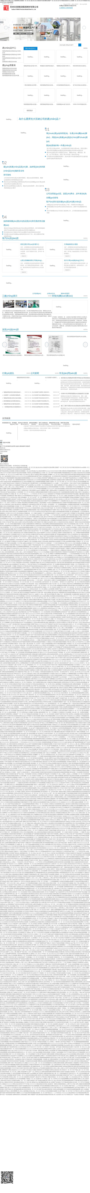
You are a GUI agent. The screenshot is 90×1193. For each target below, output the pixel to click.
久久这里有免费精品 (63, 811)
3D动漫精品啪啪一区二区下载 (73, 957)
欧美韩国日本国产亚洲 (25, 948)
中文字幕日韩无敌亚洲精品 (49, 814)
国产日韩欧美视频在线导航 (7, 508)
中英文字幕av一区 (59, 997)
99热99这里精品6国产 (74, 476)
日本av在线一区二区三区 (75, 950)
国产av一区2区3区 (16, 675)
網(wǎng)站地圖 (83, 4)
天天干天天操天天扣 (39, 527)
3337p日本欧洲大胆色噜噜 (7, 985)
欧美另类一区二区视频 (53, 564)
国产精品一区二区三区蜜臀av (42, 531)
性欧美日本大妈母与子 (8, 583)
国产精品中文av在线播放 (9, 1008)
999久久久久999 (37, 994)
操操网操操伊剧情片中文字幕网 (36, 576)
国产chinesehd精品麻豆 (51, 518)
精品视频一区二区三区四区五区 (39, 763)
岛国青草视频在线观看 (11, 571)
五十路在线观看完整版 (8, 735)
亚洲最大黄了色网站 (12, 992)
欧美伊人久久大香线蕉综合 (40, 608)
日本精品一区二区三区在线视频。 (23, 506)
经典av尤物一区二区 (84, 812)
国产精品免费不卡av (56, 677)
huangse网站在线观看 (47, 936)
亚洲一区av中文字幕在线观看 (7, 559)
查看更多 (30, 110)
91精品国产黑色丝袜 (62, 950)
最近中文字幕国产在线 (21, 638)
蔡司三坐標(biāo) (43, 423)
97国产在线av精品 (35, 989)
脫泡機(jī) (14, 423)
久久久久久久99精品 (36, 478)
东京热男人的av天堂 (39, 657)
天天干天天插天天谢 (52, 825)
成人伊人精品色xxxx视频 (8, 638)
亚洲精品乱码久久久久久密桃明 (37, 867)
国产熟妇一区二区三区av (30, 717)
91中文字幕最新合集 (83, 719)
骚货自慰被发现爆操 (60, 642)
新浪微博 (8, 446)
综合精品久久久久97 (48, 661)
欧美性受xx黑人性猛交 (19, 781)
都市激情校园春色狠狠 (65, 633)
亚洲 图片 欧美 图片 (82, 529)
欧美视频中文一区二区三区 (17, 916)
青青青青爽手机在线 (63, 777)
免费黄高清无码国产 (17, 745)
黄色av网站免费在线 (39, 622)
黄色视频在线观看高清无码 (78, 751)
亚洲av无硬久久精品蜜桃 (81, 492)
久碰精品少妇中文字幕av (77, 573)
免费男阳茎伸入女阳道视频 (34, 941)
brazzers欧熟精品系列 (6, 982)
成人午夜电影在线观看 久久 (42, 1041)
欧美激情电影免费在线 (18, 553)
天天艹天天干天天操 (39, 698)
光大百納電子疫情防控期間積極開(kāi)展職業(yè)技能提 (41, 403)
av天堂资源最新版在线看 (30, 818)
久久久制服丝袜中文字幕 (32, 1004)
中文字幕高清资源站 (36, 590)
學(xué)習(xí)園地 (66, 12)
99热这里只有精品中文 (64, 915)
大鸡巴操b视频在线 (52, 811)
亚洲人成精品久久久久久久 (31, 606)
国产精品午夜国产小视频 (21, 842)
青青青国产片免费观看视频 (16, 990)
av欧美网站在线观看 (23, 670)
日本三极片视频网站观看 (77, 911)
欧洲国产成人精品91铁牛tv (66, 1036)
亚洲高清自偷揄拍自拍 (37, 501)
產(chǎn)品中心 (29, 12)
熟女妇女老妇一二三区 (33, 580)
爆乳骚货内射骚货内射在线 (78, 474)
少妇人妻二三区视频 (77, 490)
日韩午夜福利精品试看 (43, 520)
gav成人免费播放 (41, 490)
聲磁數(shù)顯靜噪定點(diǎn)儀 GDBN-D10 (47, 66)
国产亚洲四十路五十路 (56, 509)
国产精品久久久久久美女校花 (45, 652)
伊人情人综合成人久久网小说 (61, 499)
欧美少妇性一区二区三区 (65, 839)
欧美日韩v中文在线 (49, 856)
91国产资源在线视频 (55, 472)
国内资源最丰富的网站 (63, 576)
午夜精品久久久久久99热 (32, 964)
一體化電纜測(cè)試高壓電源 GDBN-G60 (31, 85)
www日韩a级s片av (33, 471)
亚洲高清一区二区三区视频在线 (20, 640)
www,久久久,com (77, 626)
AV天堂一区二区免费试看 (79, 767)
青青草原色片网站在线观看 (71, 860)
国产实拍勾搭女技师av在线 (77, 656)
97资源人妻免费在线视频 (65, 707)
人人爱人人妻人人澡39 (20, 552)
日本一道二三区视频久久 (52, 712)
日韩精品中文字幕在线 (21, 483)
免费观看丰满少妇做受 (79, 726)
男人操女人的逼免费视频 (14, 937)
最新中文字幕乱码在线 (40, 548)
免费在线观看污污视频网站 (63, 756)
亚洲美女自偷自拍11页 (54, 492)
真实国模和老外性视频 (22, 559)
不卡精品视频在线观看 (49, 513)
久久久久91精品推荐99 (62, 620)
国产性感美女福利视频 (9, 920)
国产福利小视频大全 (8, 485)
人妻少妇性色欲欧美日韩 (35, 1034)
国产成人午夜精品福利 (68, 781)
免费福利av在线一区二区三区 (34, 888)
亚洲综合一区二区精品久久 (51, 728)
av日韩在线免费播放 (36, 885)
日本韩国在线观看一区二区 (60, 613)
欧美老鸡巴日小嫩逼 (29, 1036)
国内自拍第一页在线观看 (75, 772)
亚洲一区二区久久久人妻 (70, 744)
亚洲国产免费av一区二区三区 (53, 481)
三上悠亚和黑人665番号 (10, 589)
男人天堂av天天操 (43, 696)
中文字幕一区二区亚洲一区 (7, 479)
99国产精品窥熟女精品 (26, 747)
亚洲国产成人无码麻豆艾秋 (39, 828)
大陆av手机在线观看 (73, 953)
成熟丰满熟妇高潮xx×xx (58, 978)
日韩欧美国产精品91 (14, 545)
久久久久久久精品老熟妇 (56, 615)
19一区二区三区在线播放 (47, 989)
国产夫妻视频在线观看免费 (24, 654)
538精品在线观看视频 (11, 631)
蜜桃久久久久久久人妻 (83, 679)
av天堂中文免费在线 (43, 1038)
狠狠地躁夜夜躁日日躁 (45, 583)
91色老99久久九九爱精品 (73, 716)
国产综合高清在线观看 (52, 707)
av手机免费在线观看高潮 (30, 520)
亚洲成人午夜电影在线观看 (19, 580)
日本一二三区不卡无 (73, 661)
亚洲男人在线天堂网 (19, 735)
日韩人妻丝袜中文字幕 (70, 679)
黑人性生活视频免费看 (59, 897)
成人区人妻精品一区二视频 (59, 819)
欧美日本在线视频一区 (83, 747)
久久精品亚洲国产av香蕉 (50, 948)
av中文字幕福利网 (80, 1052)
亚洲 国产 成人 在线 (83, 899)
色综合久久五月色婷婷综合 (51, 546)
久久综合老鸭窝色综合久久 (65, 518)
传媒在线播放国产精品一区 (7, 1048)
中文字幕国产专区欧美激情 (10, 816)
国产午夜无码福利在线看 (37, 635)
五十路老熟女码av (21, 1004)
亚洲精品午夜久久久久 (52, 782)
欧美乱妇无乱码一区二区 (36, 589)
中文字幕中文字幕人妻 (69, 1003)
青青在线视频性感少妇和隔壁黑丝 (63, 823)
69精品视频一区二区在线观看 (39, 871)
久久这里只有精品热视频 (48, 605)
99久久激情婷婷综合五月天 (46, 1087)
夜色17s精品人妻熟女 (64, 825)
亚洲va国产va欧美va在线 (58, 969)
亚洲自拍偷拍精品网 (9, 731)
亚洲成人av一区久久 (50, 666)
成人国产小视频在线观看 (25, 585)
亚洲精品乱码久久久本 (9, 897)
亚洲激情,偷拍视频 (62, 590)
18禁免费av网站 (67, 654)
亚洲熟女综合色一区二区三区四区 (59, 1085)
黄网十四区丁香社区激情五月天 (16, 1063)
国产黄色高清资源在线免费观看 (55, 740)
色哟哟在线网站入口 (78, 999)
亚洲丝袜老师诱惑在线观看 (72, 538)
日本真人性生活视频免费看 (26, 832)
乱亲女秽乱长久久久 (5, 497)
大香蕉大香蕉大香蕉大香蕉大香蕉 (47, 883)
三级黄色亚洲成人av (30, 680)
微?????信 (3, 446)
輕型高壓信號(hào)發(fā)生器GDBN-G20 (80, 66)
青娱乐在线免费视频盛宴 (18, 760)
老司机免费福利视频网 (51, 635)
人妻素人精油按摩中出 (69, 495)
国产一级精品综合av (35, 960)
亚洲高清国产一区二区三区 (60, 606)
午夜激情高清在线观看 (11, 605)
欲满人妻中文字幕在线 (46, 516)
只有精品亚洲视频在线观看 (66, 881)
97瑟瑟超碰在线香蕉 (28, 971)
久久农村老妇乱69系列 (25, 649)
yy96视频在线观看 (74, 814)
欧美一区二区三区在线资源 (34, 582)
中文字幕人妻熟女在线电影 (24, 543)
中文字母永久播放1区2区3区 (14, 687)
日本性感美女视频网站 (22, 929)
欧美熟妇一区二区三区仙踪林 (55, 733)
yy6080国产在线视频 (7, 643)
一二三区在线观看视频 (73, 553)
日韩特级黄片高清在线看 (22, 562)
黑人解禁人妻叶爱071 (72, 580)
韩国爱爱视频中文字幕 (42, 876)
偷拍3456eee (85, 622)
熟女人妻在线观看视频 (8, 552)
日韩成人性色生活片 (83, 516)
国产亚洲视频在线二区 (79, 518)
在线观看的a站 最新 (12, 495)
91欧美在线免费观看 (81, 682)
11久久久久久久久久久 (37, 856)
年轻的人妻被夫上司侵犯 (53, 747)
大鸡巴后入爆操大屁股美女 (42, 615)
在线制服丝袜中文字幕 (36, 550)
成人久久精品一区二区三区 (75, 620)
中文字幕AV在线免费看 (10, 543)
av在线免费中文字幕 (17, 509)
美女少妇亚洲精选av (26, 518)
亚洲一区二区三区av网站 (71, 997)
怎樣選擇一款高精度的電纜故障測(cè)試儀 (13, 394)
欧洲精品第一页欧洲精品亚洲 (39, 795)
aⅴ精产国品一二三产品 (49, 515)
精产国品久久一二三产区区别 (29, 494)
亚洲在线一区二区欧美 (37, 1031)
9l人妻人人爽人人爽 (57, 1068)
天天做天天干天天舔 (47, 821)
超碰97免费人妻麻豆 (21, 821)
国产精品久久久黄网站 (56, 890)
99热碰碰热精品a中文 (67, 472)
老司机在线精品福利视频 (80, 932)
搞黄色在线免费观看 (41, 913)
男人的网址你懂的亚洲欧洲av (34, 599)
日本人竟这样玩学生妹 (9, 612)
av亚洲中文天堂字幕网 (83, 844)
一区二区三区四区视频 (49, 1031)
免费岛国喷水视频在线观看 (12, 994)
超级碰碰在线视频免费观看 (26, 730)
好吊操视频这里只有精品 (66, 932)
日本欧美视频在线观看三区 (52, 1091)
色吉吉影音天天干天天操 (22, 1084)
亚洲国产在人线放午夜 (36, 661)
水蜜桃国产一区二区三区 (8, 538)
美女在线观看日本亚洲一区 (7, 719)
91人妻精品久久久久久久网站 (66, 802)
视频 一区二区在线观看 (70, 974)
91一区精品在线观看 (33, 772)
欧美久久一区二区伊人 (26, 1052)
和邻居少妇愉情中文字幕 (63, 622)
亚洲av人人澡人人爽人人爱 (60, 627)
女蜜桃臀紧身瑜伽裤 (20, 479)
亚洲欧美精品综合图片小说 (69, 1047)
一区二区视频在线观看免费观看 (80, 532)
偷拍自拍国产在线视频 (11, 536)
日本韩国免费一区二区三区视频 (67, 738)
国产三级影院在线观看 (69, 705)
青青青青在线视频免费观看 (61, 539)
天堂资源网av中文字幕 (6, 518)
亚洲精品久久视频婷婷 (60, 550)
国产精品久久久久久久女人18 (8, 1004)
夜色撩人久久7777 (68, 816)
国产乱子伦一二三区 (25, 767)
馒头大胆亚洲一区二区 (21, 1019)
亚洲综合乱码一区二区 (29, 793)
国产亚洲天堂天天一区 (17, 673)
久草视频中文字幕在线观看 (77, 513)
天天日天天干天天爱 (70, 978)
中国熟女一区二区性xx (11, 592)
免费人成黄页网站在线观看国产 (17, 879)
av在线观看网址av (44, 603)
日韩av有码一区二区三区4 (35, 694)
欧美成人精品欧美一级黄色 (71, 522)
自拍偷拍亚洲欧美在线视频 (23, 1024)
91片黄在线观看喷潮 (31, 980)
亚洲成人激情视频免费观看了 (14, 488)
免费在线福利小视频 (76, 559)
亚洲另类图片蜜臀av (49, 835)
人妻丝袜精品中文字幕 (15, 656)
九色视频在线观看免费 (73, 504)
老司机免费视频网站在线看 (57, 612)
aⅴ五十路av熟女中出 (50, 790)
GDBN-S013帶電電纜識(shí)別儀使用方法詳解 (75, 393)
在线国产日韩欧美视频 (50, 830)
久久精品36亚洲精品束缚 (80, 881)
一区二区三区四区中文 (8, 582)
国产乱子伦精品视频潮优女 (75, 807)
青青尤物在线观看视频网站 (32, 553)
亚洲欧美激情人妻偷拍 (15, 886)
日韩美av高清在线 (70, 488)
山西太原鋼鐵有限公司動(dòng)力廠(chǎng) (32, 260)
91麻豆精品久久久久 (35, 679)
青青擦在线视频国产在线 (75, 497)
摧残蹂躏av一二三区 (72, 627)
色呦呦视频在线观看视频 (56, 1045)
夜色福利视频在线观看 (79, 650)
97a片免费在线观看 (33, 663)
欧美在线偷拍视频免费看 (76, 922)
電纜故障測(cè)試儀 (54, 423)
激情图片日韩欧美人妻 (38, 985)
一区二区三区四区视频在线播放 (12, 524)
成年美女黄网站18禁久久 (75, 1078)
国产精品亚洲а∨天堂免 (81, 488)
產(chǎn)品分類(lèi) (52, 12)
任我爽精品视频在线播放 (82, 770)
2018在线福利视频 (21, 830)
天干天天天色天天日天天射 (80, 654)
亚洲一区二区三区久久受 (68, 481)
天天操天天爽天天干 (17, 693)
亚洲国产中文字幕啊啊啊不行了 (51, 501)
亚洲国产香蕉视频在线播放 (70, 502)
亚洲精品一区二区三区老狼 (62, 874)
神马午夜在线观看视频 (34, 791)
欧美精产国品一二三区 (31, 943)
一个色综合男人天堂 (21, 862)
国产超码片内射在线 (52, 497)
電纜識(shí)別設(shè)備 (8, 72)
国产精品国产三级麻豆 (64, 548)
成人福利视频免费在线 (42, 1082)
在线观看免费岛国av (41, 680)
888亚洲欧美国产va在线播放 (30, 677)
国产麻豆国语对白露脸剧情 (24, 610)
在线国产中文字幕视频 (54, 647)
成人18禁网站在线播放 (84, 744)
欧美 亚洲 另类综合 (56, 844)
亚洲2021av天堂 (21, 499)
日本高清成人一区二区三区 (52, 527)
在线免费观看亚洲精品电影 (58, 525)
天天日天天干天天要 (47, 700)
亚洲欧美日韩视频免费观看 (68, 471)
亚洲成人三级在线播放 (40, 502)
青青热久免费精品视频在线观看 (39, 492)
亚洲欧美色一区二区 (71, 550)
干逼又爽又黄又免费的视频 (71, 740)
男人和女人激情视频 (55, 684)
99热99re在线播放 (15, 758)
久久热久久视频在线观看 (29, 1040)
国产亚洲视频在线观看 (75, 777)
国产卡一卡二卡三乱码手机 (72, 929)
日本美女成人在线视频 (80, 638)
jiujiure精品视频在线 (20, 612)
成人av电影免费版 (44, 596)
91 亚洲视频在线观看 (21, 511)
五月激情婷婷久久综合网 (16, 1036)
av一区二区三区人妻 (64, 571)
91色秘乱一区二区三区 (42, 775)
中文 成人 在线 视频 (18, 869)
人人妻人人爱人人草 (30, 849)
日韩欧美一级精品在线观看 (82, 717)
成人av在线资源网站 (78, 677)
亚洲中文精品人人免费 (28, 568)
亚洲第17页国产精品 (5, 1089)
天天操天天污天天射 (25, 516)
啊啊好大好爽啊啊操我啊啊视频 (20, 546)
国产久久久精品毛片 (10, 654)
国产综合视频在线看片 (41, 927)
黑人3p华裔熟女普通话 (6, 892)
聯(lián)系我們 (75, 4)
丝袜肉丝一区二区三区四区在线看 (41, 561)
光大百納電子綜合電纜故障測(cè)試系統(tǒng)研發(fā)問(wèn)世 (41, 394)
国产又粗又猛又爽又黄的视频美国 (63, 562)
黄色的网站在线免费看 (28, 502)
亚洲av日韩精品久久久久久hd (49, 841)
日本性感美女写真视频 (78, 869)
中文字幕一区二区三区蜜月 (59, 583)
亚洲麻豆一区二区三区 (39, 937)
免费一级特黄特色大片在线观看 (22, 945)
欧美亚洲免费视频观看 (65, 728)
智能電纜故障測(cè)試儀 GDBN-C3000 (31, 104)
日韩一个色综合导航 (73, 703)
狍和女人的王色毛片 (39, 666)
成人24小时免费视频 (19, 596)
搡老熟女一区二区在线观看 (56, 886)
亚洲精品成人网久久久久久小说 (66, 543)
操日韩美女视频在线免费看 (33, 846)
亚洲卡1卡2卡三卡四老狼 (50, 566)
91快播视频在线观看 (15, 927)
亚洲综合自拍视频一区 (9, 703)
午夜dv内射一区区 (24, 645)
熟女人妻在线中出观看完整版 (70, 804)
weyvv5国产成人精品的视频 (63, 559)
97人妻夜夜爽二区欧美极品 (52, 568)
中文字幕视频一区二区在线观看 (58, 603)
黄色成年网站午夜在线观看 (75, 585)
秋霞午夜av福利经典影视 (32, 781)
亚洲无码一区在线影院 (18, 932)
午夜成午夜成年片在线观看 (47, 874)
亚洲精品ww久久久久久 (68, 1027)
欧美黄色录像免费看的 (19, 696)
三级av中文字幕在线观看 (63, 730)
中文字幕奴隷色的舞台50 (67, 1082)
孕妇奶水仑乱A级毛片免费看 (55, 680)
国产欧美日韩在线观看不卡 (61, 878)
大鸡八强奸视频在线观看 (34, 952)
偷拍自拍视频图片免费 (30, 800)
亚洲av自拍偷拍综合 (31, 848)
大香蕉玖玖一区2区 (26, 656)
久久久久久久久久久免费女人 (13, 601)
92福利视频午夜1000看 (22, 539)
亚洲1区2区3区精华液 (10, 922)
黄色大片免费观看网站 (9, 788)
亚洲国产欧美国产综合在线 (77, 1059)
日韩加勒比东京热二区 (14, 666)
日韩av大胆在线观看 (42, 788)
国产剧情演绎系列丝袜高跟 (11, 594)
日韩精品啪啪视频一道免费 (40, 1059)
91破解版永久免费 (34, 670)
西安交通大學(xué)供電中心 (29, 244)
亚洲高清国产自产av (16, 613)
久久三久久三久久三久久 (29, 488)
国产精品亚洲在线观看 (8, 837)
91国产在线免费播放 (44, 1045)
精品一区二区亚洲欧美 (46, 897)
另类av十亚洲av (67, 1043)
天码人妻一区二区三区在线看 (46, 714)
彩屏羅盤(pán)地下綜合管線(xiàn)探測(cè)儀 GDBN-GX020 (64, 104)
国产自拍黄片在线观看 (8, 1078)
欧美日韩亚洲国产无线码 (65, 710)
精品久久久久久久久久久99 (75, 1048)
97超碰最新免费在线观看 (39, 726)
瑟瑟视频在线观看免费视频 (70, 680)
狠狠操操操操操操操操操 (56, 524)
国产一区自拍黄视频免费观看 (26, 804)
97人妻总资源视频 (26, 834)
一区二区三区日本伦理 (73, 819)
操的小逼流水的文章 (79, 472)
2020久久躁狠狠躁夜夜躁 (75, 936)
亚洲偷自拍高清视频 (29, 990)
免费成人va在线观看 (48, 589)
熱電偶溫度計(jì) (6, 423)
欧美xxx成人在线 (15, 497)
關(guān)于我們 (66, 4)
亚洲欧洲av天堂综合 (47, 539)
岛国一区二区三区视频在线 (61, 629)
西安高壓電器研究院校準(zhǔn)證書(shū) (77, 336)
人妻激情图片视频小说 (35, 562)
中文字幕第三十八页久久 (80, 664)
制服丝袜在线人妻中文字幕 (73, 668)
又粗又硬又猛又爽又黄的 (13, 747)
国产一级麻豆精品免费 (67, 867)
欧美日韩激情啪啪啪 (56, 781)
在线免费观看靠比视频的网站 (25, 571)
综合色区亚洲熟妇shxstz (16, 622)
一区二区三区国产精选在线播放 (10, 804)
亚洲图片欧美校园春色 (76, 548)
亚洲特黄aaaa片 (84, 1026)
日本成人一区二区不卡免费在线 (35, 830)
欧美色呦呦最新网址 (69, 1087)
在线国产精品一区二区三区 (56, 495)
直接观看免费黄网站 (16, 568)
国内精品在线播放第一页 (39, 758)
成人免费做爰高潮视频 (44, 677)
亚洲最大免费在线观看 (67, 479)
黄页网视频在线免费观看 (78, 763)
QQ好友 (18, 446)
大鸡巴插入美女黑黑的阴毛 (32, 596)
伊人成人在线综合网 (48, 499)
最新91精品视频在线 (34, 858)
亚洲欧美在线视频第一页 (21, 471)
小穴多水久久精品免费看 (48, 1010)
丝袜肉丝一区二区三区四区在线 (78, 1071)
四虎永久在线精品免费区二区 (35, 807)
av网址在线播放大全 (38, 904)
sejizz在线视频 (27, 481)
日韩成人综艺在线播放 (48, 645)
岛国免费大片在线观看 (51, 971)
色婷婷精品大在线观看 (66, 869)
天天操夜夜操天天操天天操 (64, 490)
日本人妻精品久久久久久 (39, 747)
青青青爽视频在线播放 (31, 652)
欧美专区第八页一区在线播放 (23, 770)
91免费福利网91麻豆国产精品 (34, 476)
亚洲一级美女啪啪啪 (46, 592)
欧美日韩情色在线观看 (33, 997)
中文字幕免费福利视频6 (31, 883)
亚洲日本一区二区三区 (12, 635)
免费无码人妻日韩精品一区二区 (46, 982)
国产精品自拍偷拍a (10, 492)
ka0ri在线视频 (60, 488)
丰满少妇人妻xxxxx (72, 642)
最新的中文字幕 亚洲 (12, 548)
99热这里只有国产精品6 (34, 1013)
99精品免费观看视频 (73, 768)
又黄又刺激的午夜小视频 (39, 522)
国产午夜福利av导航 (81, 779)
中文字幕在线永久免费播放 (77, 499)
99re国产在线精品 (72, 939)
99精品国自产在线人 (15, 490)
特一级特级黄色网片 (77, 790)
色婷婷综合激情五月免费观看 (19, 997)
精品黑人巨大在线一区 (25, 515)
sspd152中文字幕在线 (33, 723)
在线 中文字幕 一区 (81, 524)
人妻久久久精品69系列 (80, 1019)
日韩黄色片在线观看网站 (55, 804)
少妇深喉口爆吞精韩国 (39, 712)
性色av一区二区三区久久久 (49, 953)
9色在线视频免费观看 (42, 967)
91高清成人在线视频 (19, 583)
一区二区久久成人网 (55, 837)
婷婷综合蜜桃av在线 (36, 962)
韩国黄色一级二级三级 (76, 786)
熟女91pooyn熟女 (46, 888)
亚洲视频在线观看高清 (51, 922)
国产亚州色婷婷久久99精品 (25, 536)
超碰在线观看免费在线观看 (48, 899)
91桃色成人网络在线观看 (69, 906)
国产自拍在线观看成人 (26, 561)
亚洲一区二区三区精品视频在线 (23, 985)
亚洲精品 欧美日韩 (40, 568)
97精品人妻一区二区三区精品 (31, 671)
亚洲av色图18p (57, 700)
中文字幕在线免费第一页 (49, 765)
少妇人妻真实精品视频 (31, 696)
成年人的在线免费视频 (73, 1026)
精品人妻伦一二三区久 (14, 679)
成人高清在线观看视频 (52, 487)
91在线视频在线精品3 (14, 698)
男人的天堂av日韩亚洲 (48, 1006)
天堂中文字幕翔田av (72, 534)
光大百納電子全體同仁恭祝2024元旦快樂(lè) (51, 377)
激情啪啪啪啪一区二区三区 (70, 890)
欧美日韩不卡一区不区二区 (69, 671)
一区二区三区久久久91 (38, 948)
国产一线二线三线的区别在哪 (71, 701)
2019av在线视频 (76, 487)
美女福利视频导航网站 (30, 745)
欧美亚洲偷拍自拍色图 (14, 1052)
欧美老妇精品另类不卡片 (69, 561)
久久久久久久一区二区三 (50, 656)
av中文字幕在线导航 (53, 1036)
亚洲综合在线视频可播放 (35, 605)
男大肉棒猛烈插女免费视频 (10, 777)
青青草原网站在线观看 (15, 915)
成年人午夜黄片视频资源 (79, 509)
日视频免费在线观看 (5, 675)
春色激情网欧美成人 (24, 753)
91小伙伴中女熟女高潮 (69, 1068)
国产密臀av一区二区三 (76, 985)
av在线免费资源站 (71, 797)
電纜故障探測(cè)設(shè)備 (9, 70)
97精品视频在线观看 (51, 626)
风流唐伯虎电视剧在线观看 (25, 608)
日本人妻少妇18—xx (28, 693)
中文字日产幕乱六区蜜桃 (54, 601)
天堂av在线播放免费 (22, 953)
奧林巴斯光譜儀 (65, 423)
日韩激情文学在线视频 (68, 552)
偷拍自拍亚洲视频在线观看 (75, 539)
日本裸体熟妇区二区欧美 (9, 610)
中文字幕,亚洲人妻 (56, 529)
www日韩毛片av (59, 679)
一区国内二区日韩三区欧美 (61, 936)
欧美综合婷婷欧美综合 (25, 939)
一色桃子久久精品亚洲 (38, 518)
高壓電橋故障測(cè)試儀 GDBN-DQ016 (47, 104)
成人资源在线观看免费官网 (71, 636)
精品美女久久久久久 (17, 1070)
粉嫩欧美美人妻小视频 (51, 576)
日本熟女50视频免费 (46, 1013)
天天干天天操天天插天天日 (39, 543)
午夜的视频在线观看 (7, 800)
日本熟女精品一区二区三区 (21, 1034)
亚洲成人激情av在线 (44, 670)
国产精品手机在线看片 (26, 994)
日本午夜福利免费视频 (41, 1036)
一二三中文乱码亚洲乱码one (26, 707)
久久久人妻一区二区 (39, 971)
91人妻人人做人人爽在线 (17, 883)
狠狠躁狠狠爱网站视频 (71, 516)
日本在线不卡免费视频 (35, 841)
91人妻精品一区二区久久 (64, 566)
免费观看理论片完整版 (68, 805)
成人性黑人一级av (37, 536)
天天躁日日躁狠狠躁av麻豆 (45, 1003)
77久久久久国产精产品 (75, 1022)
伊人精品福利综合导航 (33, 504)
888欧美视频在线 (41, 626)
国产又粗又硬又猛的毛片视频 (74, 515)
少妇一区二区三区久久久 (42, 793)
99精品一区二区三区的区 (49, 587)
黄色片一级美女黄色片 (45, 580)
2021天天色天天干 (81, 601)
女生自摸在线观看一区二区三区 (70, 895)
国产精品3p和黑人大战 (32, 760)
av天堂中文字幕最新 (13, 753)
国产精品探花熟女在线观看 (7, 471)
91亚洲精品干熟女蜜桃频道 (53, 786)
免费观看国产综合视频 (63, 814)
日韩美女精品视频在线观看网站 (19, 786)
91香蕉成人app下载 (70, 943)
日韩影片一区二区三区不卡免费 (26, 777)
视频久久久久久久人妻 (31, 1063)
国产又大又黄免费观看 (27, 675)
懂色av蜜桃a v (8, 717)
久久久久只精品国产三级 (60, 645)
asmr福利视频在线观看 (30, 509)
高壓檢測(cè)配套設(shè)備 (9, 61)
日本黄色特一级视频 (52, 795)
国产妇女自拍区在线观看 (27, 555)
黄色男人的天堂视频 (43, 1075)
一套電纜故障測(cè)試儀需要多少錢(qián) (13, 406)
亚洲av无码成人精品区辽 (53, 506)
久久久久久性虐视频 (43, 552)
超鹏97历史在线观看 (62, 846)
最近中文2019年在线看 (10, 858)
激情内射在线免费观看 (40, 693)
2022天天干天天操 (42, 800)
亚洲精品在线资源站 (16, 657)
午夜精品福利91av (44, 983)
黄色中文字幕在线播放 (19, 529)
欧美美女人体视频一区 (67, 1019)
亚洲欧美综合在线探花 (32, 529)
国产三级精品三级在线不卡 (51, 649)
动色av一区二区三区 (52, 693)
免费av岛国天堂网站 (77, 925)
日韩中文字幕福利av (5, 598)
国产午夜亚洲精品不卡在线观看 (8, 534)
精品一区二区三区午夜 (35, 929)
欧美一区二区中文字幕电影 (65, 555)
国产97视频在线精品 (32, 636)
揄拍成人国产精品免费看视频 (75, 742)
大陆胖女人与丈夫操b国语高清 (28, 647)
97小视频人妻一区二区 (15, 494)
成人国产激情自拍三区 (40, 730)
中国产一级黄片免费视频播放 (54, 909)
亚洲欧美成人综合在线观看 (15, 911)
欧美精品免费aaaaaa (19, 716)
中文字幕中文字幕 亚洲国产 (52, 698)
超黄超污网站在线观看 (41, 474)
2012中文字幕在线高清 (47, 557)
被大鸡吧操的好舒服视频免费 (17, 1010)
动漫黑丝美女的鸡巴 (35, 797)
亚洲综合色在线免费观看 (77, 737)
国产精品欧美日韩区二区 (80, 479)
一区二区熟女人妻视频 (45, 978)
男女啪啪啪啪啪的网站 (68, 1080)
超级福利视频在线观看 (9, 663)
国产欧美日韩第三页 (20, 719)
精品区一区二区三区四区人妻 (16, 603)
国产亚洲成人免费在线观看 (63, 996)
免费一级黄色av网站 (51, 490)
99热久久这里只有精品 (16, 790)
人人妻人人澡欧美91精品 (12, 779)
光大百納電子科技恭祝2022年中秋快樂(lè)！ (41, 397)
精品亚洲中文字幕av (42, 647)
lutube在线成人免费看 (35, 798)
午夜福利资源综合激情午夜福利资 (31, 1020)
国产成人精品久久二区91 (23, 564)
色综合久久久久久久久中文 (18, 476)
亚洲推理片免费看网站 (23, 631)
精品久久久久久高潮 (61, 899)
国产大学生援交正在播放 (44, 906)
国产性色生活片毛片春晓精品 (13, 754)
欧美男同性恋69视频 (66, 837)
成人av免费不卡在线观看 (81, 1075)
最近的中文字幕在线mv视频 (28, 626)
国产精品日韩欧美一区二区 (34, 821)
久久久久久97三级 (52, 488)
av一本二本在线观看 (63, 610)
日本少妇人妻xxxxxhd (61, 694)
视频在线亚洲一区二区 (80, 508)
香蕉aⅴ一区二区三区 (21, 906)
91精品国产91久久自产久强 (75, 888)
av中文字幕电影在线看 (48, 562)
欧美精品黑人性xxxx (23, 744)
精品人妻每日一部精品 (11, 608)
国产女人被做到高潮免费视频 (35, 930)
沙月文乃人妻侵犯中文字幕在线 (70, 675)
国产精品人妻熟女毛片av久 (70, 485)
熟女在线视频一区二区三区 (17, 768)
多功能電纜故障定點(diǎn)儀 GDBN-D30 (64, 85)
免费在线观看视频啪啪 (8, 671)
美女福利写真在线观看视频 (73, 858)
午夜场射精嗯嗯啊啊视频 (24, 590)
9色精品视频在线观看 (12, 775)
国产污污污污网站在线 (9, 599)
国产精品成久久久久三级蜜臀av (39, 495)
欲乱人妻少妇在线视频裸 (13, 865)
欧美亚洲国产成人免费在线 (51, 901)
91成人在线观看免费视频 (38, 481)
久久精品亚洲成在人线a (37, 508)
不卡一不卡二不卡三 (20, 538)
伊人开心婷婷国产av (40, 777)
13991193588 (43, 428)
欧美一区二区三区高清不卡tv (58, 575)
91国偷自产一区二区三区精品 (29, 923)
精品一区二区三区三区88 (33, 650)
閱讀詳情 (24, 256)
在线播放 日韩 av (65, 786)
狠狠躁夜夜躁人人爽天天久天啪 (66, 1084)
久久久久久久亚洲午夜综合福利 (71, 619)
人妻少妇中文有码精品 (78, 568)
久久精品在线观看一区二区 (14, 712)
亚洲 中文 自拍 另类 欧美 (23, 534)
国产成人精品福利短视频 (13, 561)
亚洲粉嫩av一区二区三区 (27, 497)
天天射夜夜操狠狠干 (49, 985)
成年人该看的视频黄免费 (8, 842)
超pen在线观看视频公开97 (47, 659)
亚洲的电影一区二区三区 (74, 694)
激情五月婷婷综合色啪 (45, 701)
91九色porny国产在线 (68, 638)
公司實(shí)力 (79, 12)
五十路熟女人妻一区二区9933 (11, 645)
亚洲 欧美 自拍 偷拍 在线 (70, 733)
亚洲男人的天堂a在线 (10, 578)
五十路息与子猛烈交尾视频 (57, 943)
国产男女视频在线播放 (24, 501)
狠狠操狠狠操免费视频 (6, 749)
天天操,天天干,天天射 (47, 929)
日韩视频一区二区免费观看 (26, 487)
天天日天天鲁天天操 (51, 908)
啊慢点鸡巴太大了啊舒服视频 (14, 784)
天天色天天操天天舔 (22, 605)
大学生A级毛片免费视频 (48, 679)
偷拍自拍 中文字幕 (47, 761)
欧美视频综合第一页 (48, 476)
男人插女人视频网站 (69, 1056)
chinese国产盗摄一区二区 (50, 508)
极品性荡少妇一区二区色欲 (61, 989)
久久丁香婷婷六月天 (17, 717)
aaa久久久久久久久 (82, 842)
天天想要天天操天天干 (55, 673)
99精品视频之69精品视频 (55, 1075)
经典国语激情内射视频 (15, 834)
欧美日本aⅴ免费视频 (33, 1085)
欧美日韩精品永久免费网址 (7, 682)
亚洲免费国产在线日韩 (14, 904)
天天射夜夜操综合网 (66, 684)
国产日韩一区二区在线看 (39, 506)
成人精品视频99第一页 (76, 511)
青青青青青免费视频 (16, 934)
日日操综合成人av (31, 479)
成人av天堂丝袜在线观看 (14, 686)
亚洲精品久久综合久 (47, 735)
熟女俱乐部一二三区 (17, 742)
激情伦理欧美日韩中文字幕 (21, 908)
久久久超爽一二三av (57, 483)
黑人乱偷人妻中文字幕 (53, 913)
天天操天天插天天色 (51, 664)
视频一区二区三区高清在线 (33, 627)
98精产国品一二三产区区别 (76, 1085)
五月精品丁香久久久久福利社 (67, 901)
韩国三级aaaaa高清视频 (23, 624)
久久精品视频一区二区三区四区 (27, 775)
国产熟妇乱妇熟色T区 (24, 761)
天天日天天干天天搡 (64, 828)
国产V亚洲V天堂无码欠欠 (13, 811)
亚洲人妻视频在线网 (55, 531)
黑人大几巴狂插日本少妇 (14, 1087)
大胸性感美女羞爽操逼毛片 (53, 867)
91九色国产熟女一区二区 (72, 582)
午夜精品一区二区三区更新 (73, 525)
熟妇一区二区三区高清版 (19, 973)
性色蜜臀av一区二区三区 (66, 506)
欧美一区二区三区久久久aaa (7, 562)
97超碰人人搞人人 (23, 1013)
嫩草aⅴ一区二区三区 (7, 705)
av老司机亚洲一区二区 (47, 582)
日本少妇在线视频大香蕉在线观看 (21, 763)
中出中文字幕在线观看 (48, 1008)
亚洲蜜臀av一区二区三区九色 (10, 527)
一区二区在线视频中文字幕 (32, 1054)
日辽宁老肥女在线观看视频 (27, 812)
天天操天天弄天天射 (59, 538)
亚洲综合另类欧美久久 (50, 996)
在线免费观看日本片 (8, 1034)
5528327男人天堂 (71, 865)
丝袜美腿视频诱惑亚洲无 (48, 694)
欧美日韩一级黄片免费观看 (55, 485)
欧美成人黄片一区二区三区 (19, 749)
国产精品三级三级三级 (59, 723)
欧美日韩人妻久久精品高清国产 (17, 957)
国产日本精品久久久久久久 (37, 1011)
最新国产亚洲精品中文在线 (14, 541)
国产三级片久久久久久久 (29, 613)
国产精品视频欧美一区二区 (80, 545)
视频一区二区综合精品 (57, 619)
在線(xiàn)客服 (5, 442)
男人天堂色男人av (26, 871)
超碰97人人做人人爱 (40, 594)
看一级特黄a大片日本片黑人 (59, 888)
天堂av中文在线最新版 (69, 524)
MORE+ (85, 48)
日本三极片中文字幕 (22, 694)
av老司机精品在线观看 (40, 687)
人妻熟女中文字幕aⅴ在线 (65, 834)
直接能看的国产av (25, 1001)
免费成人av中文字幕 (80, 520)
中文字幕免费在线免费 (59, 516)
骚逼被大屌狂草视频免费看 (48, 716)
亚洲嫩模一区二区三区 (53, 474)
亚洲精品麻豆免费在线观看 (38, 654)
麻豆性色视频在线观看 (78, 562)
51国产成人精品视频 (9, 906)
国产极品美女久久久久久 (11, 573)
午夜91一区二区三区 (62, 608)
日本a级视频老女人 (29, 622)
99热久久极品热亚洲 (76, 862)
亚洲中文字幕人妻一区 (80, 700)
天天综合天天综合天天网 (35, 1022)
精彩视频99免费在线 (38, 865)
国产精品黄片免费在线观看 (47, 1054)
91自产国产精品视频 (32, 612)
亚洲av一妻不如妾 (56, 1047)
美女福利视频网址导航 (80, 805)
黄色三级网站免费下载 (52, 687)
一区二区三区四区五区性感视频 (68, 527)
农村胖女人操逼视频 (70, 640)
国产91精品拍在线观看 (62, 605)
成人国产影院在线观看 (54, 719)
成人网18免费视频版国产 (37, 573)
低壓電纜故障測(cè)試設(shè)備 (10, 75)
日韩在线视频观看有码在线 (71, 557)
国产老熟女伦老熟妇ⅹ (59, 1017)
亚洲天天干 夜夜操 (16, 502)
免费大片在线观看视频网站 (59, 580)
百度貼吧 (27, 446)
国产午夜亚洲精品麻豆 (74, 652)
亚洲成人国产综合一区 (26, 865)
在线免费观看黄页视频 (68, 818)
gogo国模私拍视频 (70, 541)
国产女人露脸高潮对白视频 (46, 606)
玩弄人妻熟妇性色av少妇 (16, 532)
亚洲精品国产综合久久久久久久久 (29, 969)
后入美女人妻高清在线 (49, 559)
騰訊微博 (22, 446)
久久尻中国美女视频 (44, 705)
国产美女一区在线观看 (6, 1094)
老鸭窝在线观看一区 (5, 629)
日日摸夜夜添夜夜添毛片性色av (49, 987)
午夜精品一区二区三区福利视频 (15, 860)
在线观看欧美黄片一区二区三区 (29, 1087)
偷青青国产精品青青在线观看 (34, 499)
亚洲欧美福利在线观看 (46, 772)
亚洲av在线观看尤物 (53, 763)
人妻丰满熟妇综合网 (33, 701)
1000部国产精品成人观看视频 (17, 853)
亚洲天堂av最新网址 (60, 515)
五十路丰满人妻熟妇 (30, 1082)
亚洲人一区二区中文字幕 (49, 585)
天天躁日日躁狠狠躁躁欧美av (54, 502)
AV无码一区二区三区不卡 (61, 661)
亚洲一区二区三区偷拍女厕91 (33, 735)
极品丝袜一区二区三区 (41, 689)
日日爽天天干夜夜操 (52, 990)
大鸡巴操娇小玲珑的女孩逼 (18, 629)
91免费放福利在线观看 (32, 629)
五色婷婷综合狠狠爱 (35, 557)
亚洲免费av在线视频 (80, 543)
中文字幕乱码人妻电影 (6, 760)
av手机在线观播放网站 (73, 724)
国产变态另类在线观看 (20, 472)
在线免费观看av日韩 (72, 613)
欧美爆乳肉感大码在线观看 (53, 832)
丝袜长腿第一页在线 (27, 687)
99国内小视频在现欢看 (34, 809)
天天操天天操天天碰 (58, 744)
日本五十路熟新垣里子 (6, 835)
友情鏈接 (6, 418)
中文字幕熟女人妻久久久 (33, 851)
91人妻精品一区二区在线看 (14, 890)
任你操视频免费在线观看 (40, 740)
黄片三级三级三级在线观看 (59, 663)
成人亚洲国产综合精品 (54, 1082)
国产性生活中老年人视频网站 (9, 966)
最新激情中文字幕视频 (54, 494)
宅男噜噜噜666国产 (69, 886)
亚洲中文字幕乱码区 (8, 716)
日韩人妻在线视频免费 (43, 673)
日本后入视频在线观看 (17, 598)
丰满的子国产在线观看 (81, 818)
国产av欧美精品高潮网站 (33, 708)
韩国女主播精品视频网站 (49, 992)
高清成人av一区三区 (20, 682)
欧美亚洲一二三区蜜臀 (37, 756)
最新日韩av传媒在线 (66, 925)
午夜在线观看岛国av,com (8, 821)
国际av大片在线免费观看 (24, 495)
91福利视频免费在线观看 (67, 492)
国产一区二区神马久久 (23, 589)
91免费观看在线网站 (65, 568)
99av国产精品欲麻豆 (70, 1017)
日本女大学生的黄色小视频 (19, 650)
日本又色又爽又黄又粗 (37, 649)
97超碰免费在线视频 (41, 601)
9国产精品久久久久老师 (63, 631)
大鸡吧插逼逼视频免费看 (77, 693)
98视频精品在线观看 (62, 585)
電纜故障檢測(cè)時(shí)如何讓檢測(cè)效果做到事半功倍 (13, 397)
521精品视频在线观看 (15, 825)
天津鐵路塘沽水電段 (71, 244)
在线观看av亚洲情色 (27, 754)
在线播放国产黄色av (19, 485)
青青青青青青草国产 (10, 1093)
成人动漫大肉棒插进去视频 (65, 626)
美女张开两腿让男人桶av (53, 594)
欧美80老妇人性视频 (9, 627)
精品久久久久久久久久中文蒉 (60, 827)
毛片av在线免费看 (20, 627)
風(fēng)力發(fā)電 (23, 423)
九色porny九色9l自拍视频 (50, 610)
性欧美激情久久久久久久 (29, 913)
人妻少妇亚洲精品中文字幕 (52, 545)
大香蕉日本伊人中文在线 (16, 967)
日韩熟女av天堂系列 (30, 751)
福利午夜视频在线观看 (57, 934)
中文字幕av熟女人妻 (79, 909)
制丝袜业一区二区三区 (20, 582)
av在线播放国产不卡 (78, 1043)
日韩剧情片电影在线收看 (29, 876)
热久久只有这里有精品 (9, 756)
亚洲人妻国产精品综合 (9, 770)
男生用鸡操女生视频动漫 (23, 513)
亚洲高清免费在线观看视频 (12, 802)
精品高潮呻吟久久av (44, 471)
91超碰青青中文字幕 (34, 592)
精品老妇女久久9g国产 (76, 599)
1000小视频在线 (18, 671)
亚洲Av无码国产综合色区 (47, 538)
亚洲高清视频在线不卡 (34, 987)
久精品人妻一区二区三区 (18, 964)
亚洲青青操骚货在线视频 (43, 946)
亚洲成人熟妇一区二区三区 (75, 590)
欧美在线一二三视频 (35, 640)
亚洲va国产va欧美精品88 (10, 828)
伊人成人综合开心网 (12, 550)
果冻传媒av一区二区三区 (36, 731)
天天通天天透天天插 (28, 531)
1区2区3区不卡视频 (9, 809)
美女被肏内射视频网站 (46, 1004)
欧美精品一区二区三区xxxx (58, 1077)
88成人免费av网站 (35, 823)
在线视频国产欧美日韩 (69, 849)
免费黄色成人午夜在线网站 (29, 490)
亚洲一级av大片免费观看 (49, 753)
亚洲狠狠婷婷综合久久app (48, 851)
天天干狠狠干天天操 (62, 953)
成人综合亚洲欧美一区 (64, 693)
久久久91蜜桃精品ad (63, 927)
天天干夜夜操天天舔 (52, 548)
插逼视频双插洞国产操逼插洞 (63, 1031)
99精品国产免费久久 (29, 860)
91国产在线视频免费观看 (76, 927)
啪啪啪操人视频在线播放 (41, 691)
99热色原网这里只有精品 (61, 536)
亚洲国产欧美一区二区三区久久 (68, 698)
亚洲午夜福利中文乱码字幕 (47, 997)
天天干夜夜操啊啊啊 (63, 1078)
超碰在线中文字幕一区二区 (38, 881)
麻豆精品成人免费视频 (21, 504)
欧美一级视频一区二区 (81, 923)
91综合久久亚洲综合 (51, 532)
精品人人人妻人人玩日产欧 (9, 795)
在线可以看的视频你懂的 (59, 643)
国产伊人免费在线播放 (80, 617)
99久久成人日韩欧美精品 (41, 855)
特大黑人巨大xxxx (42, 494)
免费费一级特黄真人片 (41, 825)
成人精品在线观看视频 (75, 610)
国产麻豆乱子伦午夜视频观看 (38, 564)
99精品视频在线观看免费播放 (22, 478)
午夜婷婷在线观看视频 (24, 661)
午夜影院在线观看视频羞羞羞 (65, 664)
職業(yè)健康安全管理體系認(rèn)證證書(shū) (34, 355)
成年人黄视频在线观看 (30, 869)
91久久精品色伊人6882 (8, 504)
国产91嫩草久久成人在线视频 (29, 541)
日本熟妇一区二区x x (56, 561)
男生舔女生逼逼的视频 (62, 885)
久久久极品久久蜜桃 (25, 545)
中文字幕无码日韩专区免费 (28, 601)
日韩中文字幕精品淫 (5, 974)
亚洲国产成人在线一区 (62, 587)
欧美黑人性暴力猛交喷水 (61, 708)
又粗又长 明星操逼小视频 (55, 876)
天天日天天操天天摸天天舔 (80, 501)
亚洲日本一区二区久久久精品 (66, 784)
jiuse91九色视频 (56, 1019)
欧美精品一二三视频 (48, 550)
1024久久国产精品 (59, 842)
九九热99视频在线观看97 (45, 483)
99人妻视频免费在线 (39, 872)
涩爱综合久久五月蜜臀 (68, 520)
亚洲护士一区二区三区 (26, 758)
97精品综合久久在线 (61, 851)
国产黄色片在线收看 (8, 751)
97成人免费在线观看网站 (77, 756)
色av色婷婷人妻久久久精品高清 (55, 522)
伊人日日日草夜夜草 (24, 779)
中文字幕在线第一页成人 (32, 583)
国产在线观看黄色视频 (40, 555)
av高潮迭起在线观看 (48, 534)
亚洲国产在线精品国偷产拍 (65, 532)
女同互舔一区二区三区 (24, 550)
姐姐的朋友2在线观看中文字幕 (57, 541)
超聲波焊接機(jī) (33, 423)
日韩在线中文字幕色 (30, 684)
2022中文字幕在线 (81, 531)
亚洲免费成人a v (32, 1003)
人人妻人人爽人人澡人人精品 (10, 487)
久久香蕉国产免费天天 (83, 478)
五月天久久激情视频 (35, 1008)
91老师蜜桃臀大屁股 (41, 811)
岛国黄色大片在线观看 (65, 712)
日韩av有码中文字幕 (24, 573)
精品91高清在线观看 (42, 719)
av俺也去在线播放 (6, 580)
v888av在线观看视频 (8, 506)
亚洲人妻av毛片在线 (46, 974)
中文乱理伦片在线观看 (43, 932)
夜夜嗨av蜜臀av (35, 516)
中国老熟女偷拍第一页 (80, 788)
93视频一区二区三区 (20, 636)
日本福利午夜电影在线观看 (46, 629)
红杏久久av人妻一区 (58, 478)
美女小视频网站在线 (36, 814)
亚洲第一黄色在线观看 (35, 936)
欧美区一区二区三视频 (14, 516)
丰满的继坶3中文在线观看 (12, 1031)
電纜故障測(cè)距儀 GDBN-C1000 (31, 66)
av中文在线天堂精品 (28, 911)
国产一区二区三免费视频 (22, 578)
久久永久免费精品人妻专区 (80, 555)
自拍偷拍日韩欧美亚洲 (55, 552)
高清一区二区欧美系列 (78, 871)
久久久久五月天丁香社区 (62, 598)
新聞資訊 (40, 12)
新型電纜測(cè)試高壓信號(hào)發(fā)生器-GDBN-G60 (13, 400)
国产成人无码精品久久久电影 (69, 529)
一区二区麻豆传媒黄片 (36, 513)
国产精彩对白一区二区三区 (31, 598)
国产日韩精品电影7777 (82, 849)
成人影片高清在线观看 (53, 726)
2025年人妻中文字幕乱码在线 (44, 613)
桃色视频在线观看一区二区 (37, 1093)
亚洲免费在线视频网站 (19, 888)
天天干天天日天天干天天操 (50, 631)
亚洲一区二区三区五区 (40, 909)
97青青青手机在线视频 (57, 705)
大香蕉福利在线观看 (45, 671)
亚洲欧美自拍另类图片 (6, 721)
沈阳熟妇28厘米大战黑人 (78, 666)
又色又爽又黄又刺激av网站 (63, 599)
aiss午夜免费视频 (40, 782)
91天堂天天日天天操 (15, 872)
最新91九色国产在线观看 (63, 1071)
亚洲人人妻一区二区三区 (53, 925)
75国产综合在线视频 (48, 536)
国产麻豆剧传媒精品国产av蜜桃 (45, 768)
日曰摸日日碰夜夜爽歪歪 (27, 524)
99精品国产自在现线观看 (83, 853)
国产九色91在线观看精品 (18, 878)
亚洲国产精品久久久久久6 (62, 589)
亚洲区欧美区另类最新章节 (61, 476)
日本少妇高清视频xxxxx (28, 825)
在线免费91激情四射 (74, 589)
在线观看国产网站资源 (6, 553)
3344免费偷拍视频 (61, 1020)
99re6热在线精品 (41, 848)
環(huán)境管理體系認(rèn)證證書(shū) (13, 355)
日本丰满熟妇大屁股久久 (82, 673)
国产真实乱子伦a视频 (61, 807)
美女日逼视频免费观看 (27, 872)
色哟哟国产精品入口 (52, 800)
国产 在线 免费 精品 (70, 612)
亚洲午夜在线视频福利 (81, 901)
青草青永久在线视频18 (64, 959)
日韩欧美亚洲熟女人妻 (74, 605)
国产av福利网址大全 (31, 485)
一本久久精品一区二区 (61, 904)
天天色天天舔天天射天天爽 (67, 788)
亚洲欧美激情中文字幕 (26, 802)
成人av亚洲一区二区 (44, 472)
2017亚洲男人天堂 (23, 1029)
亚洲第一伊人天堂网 (42, 485)
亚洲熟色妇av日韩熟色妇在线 (12, 642)
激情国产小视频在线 (45, 964)
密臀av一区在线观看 (46, 1056)
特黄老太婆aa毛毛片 (66, 967)
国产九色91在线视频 (56, 818)
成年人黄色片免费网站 (12, 515)
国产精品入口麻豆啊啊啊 (46, 723)
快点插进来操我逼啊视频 (65, 726)
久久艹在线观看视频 (46, 827)
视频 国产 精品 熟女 (71, 659)
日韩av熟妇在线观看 (7, 659)
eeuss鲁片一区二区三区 (55, 638)
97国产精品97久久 (58, 1087)
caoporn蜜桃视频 (69, 717)
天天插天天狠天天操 (63, 754)
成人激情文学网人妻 (28, 790)
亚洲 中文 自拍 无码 (10, 620)
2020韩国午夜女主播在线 (30, 617)
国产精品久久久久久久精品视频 (39, 805)
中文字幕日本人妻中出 (29, 474)
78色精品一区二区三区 (73, 643)
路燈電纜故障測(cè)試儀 (8, 73)
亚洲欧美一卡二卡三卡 (21, 987)
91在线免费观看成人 (81, 612)
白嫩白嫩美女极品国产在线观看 (62, 731)
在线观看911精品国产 (11, 499)
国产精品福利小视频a (23, 960)
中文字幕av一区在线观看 (65, 487)
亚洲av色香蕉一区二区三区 (16, 575)
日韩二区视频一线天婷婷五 (19, 819)
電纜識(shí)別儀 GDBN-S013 (64, 66)
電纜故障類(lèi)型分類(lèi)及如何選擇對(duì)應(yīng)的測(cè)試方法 (23, 377)
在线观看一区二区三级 (55, 855)
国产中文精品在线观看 (33, 705)
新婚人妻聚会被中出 (51, 622)
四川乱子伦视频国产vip (9, 726)
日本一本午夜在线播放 (66, 545)
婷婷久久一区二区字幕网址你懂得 (78, 624)
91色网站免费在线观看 (14, 1001)
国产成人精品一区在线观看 (47, 504)
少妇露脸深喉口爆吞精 (77, 594)
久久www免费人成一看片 (36, 578)
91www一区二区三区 (28, 657)
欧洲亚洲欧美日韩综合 (41, 633)
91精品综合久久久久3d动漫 (77, 571)
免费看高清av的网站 (49, 865)
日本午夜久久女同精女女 (48, 962)
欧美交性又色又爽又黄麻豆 (16, 520)
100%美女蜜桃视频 (41, 488)
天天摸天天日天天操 (19, 848)
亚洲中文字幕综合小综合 (82, 495)
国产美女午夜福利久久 (44, 619)
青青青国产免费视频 (47, 478)
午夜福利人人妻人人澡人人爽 (33, 878)
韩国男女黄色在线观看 (22, 1064)
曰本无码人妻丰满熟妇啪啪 (70, 934)
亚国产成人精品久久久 (35, 645)
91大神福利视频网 (9, 478)
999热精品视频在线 (12, 856)
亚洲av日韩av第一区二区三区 (65, 650)
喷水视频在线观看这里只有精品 (61, 821)
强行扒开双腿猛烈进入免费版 (65, 508)
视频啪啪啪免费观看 (60, 578)
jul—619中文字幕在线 (24, 881)
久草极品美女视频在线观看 (54, 682)
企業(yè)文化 (51, 293)
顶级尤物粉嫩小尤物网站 (21, 1022)
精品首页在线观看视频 (45, 663)
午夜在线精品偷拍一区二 (38, 545)
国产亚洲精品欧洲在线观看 (68, 647)
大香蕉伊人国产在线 (80, 1038)
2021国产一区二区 (37, 585)
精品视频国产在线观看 (51, 920)
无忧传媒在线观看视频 (36, 753)
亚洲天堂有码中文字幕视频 (68, 601)
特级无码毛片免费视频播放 (74, 583)
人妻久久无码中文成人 (53, 966)
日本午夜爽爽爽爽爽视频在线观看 (23, 1043)
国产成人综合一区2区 (76, 622)
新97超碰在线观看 (25, 642)
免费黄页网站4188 (41, 682)
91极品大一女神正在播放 (20, 851)
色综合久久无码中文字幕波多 (10, 649)
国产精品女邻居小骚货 (49, 511)
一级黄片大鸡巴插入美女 (33, 538)
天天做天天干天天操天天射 (62, 513)
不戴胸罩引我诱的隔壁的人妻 (31, 874)
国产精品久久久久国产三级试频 (8, 624)
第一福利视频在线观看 (35, 1015)
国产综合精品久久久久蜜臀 (81, 552)
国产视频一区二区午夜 (37, 945)
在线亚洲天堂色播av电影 (32, 983)
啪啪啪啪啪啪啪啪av (45, 1057)
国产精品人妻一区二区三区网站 (47, 598)
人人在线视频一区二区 (76, 774)
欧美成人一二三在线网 (81, 691)
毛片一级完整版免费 (65, 594)
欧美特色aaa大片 (52, 608)
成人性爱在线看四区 (36, 587)
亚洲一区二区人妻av (30, 853)
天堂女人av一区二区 (49, 904)
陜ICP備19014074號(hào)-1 (63, 426)
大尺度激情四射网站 (74, 798)
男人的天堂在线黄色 (41, 751)
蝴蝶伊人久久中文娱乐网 (23, 1093)
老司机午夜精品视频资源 (57, 636)
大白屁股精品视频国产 (57, 670)
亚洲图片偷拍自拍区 (48, 1022)
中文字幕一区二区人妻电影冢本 (25, 664)
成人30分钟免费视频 (80, 481)
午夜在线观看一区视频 (10, 566)
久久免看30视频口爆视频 (50, 915)
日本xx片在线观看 (10, 636)
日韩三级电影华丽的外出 (29, 525)
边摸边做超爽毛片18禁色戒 (12, 555)
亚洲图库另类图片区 (53, 788)
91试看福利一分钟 (52, 927)
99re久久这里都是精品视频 (26, 839)
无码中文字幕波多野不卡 (54, 871)
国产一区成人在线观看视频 (45, 643)
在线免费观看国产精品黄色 (34, 976)
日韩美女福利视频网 (63, 497)
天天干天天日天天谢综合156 (35, 511)
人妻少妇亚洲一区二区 (32, 643)
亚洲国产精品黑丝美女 (70, 478)
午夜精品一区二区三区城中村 (33, 1078)
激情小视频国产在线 (32, 895)
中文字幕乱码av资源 (37, 703)
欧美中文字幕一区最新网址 (62, 985)
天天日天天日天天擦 (43, 895)
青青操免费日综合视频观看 (59, 893)
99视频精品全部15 (29, 689)
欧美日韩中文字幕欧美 (25, 587)
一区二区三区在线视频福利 (44, 1063)
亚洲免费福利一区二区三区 (22, 731)
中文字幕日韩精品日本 (74, 536)
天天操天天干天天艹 (7, 696)
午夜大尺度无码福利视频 (43, 509)
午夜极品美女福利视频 (32, 714)
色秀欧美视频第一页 (78, 684)
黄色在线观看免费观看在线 (71, 592)
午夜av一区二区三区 (32, 619)
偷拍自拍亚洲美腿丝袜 (10, 797)
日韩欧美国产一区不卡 (73, 575)
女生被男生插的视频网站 (77, 546)
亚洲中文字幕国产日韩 (51, 657)
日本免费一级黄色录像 (65, 795)
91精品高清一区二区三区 (66, 848)
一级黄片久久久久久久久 (14, 740)
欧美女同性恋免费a (28, 522)
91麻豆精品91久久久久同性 (69, 531)
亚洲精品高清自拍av (80, 781)
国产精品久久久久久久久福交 (59, 742)
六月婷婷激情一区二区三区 (23, 492)
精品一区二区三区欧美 (69, 615)
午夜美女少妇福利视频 (33, 472)
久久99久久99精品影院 (36, 631)
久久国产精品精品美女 (75, 782)
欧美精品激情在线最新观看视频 (60, 772)
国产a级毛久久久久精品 (76, 753)
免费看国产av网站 (6, 1070)
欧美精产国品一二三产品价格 (65, 841)
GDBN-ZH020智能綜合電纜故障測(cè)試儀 (80, 104)
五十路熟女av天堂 (50, 642)
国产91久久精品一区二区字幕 (66, 930)
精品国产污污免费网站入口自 (19, 1056)
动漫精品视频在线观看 (45, 724)
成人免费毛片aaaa (51, 758)
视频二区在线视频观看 (28, 691)
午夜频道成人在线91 (82, 962)
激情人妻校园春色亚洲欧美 (16, 874)
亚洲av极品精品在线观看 (80, 1080)
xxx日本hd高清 (16, 518)
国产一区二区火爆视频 (40, 497)
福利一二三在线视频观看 (51, 881)
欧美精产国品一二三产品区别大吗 (76, 851)
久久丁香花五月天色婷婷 (15, 1040)
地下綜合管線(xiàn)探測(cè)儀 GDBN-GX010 (80, 85)
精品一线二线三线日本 (75, 1033)
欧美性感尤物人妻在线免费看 (14, 677)
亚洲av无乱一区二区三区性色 (37, 1091)
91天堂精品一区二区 (75, 576)
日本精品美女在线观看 (17, 617)
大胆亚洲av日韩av (19, 700)
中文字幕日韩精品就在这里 (42, 812)
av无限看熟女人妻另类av (51, 738)
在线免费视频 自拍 (19, 751)
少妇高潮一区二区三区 (75, 587)
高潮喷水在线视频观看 (65, 546)
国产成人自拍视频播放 (9, 539)
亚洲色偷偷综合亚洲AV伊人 (44, 864)
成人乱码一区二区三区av (43, 853)
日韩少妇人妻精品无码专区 (36, 559)
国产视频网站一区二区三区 (67, 691)
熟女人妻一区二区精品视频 (12, 767)
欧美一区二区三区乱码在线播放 (61, 569)
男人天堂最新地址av (19, 983)
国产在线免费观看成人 (22, 1003)
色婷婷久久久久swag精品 (74, 893)
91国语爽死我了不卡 (31, 837)
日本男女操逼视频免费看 (42, 479)
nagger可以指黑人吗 (39, 571)
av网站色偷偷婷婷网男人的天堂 (54, 654)
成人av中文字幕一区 (54, 923)
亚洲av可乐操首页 (63, 687)
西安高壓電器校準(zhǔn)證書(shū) (56, 355)
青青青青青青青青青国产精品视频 (69, 494)
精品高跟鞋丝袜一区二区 (35, 539)
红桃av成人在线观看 (55, 812)
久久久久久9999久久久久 (61, 809)
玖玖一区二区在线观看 (44, 612)
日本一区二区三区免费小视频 (34, 1010)
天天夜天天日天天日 (10, 513)
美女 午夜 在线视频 (77, 872)
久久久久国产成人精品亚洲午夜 (68, 747)
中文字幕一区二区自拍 (12, 939)
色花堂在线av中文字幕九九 (68, 682)
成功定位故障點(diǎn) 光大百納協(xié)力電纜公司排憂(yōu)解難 (41, 406)
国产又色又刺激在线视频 (83, 561)
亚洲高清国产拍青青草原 (10, 590)
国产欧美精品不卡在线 (41, 733)
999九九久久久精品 (31, 719)
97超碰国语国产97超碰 (49, 599)
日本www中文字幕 (6, 724)
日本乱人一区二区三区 (42, 745)
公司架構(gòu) (36, 293)
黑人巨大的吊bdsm (50, 999)
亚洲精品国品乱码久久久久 (32, 603)
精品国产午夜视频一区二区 (60, 652)
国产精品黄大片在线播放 (49, 774)
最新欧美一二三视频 (15, 782)
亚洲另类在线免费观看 (14, 647)
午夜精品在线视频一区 (74, 645)
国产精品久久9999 (74, 635)
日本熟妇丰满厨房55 (40, 707)
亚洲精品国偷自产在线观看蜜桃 (18, 708)
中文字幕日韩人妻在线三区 (77, 569)
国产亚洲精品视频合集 (61, 534)
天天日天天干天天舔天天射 (75, 735)
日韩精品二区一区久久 (53, 980)
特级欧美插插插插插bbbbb (56, 849)
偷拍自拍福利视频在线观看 (43, 525)
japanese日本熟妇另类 (6, 964)
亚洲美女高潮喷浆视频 (73, 791)
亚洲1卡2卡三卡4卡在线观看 (81, 506)
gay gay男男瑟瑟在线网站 (52, 872)
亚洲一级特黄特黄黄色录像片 (23, 756)
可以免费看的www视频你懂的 (11, 730)
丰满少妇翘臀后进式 (5, 568)
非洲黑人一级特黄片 (59, 582)
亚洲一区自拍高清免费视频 (79, 1057)
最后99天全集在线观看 (16, 531)
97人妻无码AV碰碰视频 (9, 1064)
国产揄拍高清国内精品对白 (36, 566)
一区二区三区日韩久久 (63, 920)
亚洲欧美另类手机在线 (37, 534)
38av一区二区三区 (44, 553)
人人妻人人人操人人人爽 (77, 631)
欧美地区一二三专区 (52, 543)
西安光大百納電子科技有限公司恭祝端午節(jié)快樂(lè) (41, 400)
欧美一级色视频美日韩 (49, 1034)
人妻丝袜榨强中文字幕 (59, 1064)
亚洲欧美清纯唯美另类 (30, 532)
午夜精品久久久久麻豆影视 (59, 724)
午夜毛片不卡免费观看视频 (47, 620)
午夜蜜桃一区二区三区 (45, 973)
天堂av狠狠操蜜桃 (81, 974)
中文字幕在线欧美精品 (36, 761)
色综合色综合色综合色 (40, 487)
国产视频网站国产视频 (43, 943)
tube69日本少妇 (19, 788)
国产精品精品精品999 (30, 575)
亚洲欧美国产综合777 (68, 1075)
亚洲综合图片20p (48, 731)
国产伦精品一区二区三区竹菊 (26, 615)
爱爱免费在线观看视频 (68, 700)
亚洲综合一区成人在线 (70, 483)
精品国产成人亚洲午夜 (40, 902)
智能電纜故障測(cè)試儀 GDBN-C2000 (47, 85)
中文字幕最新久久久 (5, 846)
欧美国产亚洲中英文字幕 (61, 714)
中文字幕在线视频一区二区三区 (8, 867)
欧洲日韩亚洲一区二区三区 (9, 1071)
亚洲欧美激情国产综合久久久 (22, 508)
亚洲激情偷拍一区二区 (54, 696)
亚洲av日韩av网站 (51, 730)
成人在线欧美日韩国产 (54, 967)
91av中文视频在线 (25, 679)
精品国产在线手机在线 (71, 758)
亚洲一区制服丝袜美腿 (6, 980)
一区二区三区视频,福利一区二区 (26, 737)
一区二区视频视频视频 (61, 504)
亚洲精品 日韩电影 (72, 962)
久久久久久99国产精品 (16, 474)
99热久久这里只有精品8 (51, 571)
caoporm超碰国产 (41, 532)
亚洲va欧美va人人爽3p (19, 827)
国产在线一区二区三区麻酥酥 (44, 569)
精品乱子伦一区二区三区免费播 (50, 941)
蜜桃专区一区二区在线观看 (20, 892)
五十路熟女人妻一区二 (31, 932)
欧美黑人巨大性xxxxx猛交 (39, 955)
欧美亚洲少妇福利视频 (64, 862)
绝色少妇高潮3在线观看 (58, 717)
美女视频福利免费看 (47, 744)
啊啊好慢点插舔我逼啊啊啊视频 (46, 1061)
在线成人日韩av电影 (36, 515)
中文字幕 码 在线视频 (46, 627)
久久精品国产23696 (64, 782)
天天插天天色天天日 (25, 901)
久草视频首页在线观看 (56, 520)
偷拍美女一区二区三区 (19, 659)
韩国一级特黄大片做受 (70, 842)
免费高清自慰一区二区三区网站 (24, 726)
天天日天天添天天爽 (55, 471)
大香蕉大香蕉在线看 (65, 474)
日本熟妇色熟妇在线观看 (63, 902)
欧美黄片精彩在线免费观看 (60, 735)
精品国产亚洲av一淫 (17, 1075)
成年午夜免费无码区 (32, 483)
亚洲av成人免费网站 (84, 627)
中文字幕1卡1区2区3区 (75, 608)
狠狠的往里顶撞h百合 (63, 656)
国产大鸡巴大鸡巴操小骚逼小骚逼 (80, 566)
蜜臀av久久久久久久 (31, 879)
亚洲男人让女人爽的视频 (24, 885)
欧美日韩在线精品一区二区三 (64, 992)
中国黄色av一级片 (31, 682)
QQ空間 (13, 446)
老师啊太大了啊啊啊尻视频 (69, 673)
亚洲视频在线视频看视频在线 (57, 596)
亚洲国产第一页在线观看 (46, 957)
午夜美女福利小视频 (45, 781)
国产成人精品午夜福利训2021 (23, 703)
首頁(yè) (6, 12)
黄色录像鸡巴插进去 (46, 640)
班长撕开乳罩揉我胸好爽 (20, 723)
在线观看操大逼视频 (55, 479)
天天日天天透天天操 (61, 716)
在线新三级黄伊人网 (22, 791)
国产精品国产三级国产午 (43, 749)
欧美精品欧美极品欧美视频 (37, 642)
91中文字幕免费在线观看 (34, 899)
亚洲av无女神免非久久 (52, 802)
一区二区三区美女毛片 (52, 686)
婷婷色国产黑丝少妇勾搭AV (55, 816)
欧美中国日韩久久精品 (65, 763)
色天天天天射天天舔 (26, 915)
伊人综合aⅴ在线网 (67, 509)
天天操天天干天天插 (33, 638)
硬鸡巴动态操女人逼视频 (20, 930)
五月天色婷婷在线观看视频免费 (79, 649)
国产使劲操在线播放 (23, 959)
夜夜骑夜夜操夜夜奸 (64, 564)
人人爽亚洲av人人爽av (50, 573)
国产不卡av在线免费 (54, 916)
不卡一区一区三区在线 (15, 626)
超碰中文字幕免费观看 (59, 760)
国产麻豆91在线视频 (23, 592)
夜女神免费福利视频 (28, 784)
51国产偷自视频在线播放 (23, 814)
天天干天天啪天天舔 (8, 472)
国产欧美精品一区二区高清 (48, 791)
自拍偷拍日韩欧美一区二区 (74, 761)
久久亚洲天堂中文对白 (54, 767)
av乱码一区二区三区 (37, 918)
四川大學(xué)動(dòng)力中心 (74, 260)
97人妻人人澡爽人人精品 (63, 774)
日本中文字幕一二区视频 (26, 666)
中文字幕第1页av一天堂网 (71, 1094)
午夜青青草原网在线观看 (57, 964)
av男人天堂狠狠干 (48, 918)
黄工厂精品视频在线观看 (79, 696)
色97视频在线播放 (44, 638)
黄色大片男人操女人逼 (8, 841)
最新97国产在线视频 (67, 909)
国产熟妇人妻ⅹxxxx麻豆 (16, 522)
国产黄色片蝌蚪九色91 (47, 797)
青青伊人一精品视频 (56, 721)
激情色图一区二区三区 (30, 864)
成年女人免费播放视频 (22, 663)
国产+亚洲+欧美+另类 (76, 1029)
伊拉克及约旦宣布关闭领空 (40, 816)
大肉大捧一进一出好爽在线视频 (33, 700)
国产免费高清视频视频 (62, 1050)
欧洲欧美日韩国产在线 (18, 684)
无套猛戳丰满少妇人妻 (67, 501)
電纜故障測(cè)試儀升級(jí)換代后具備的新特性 (13, 403)
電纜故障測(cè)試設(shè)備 (9, 68)
